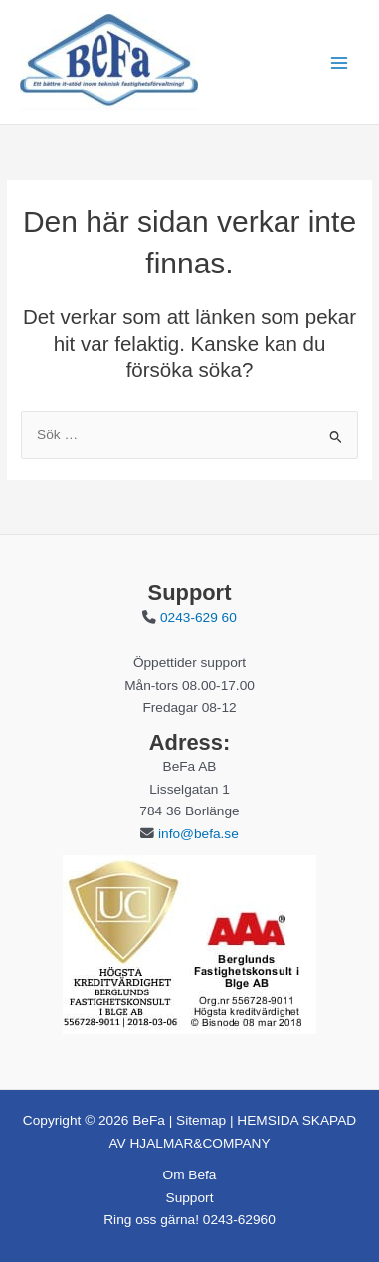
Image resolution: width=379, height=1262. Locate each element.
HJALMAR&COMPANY (198, 1143)
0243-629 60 (198, 617)
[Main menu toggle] (339, 62)
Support (190, 1197)
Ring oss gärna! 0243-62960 (189, 1219)
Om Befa (190, 1175)
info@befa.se (198, 833)
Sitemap (201, 1120)
